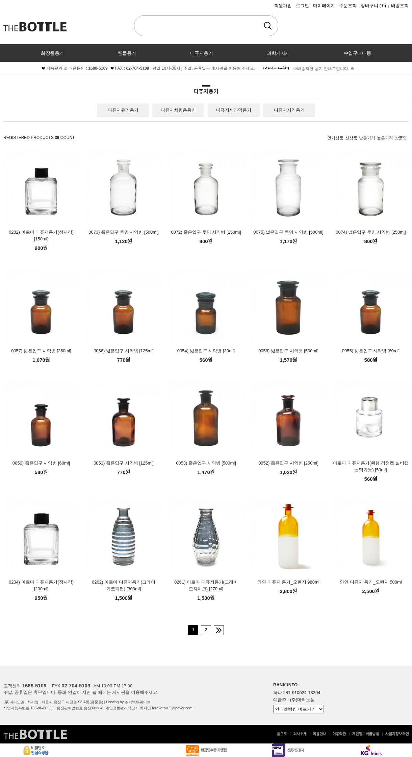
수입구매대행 (357, 53)
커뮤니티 (206, 70)
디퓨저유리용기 (123, 110)
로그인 (302, 5)
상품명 (401, 138)
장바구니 (373, 5)
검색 (268, 26)
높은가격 (385, 138)
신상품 (351, 138)
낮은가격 (367, 138)
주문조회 (348, 5)
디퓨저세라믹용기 (233, 110)
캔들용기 (127, 53)
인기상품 (335, 138)
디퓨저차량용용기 (178, 110)
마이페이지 (324, 5)
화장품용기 (52, 53)
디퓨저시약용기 (289, 110)
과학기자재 (278, 53)
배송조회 (400, 5)
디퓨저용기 (201, 53)
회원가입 (283, 5)
